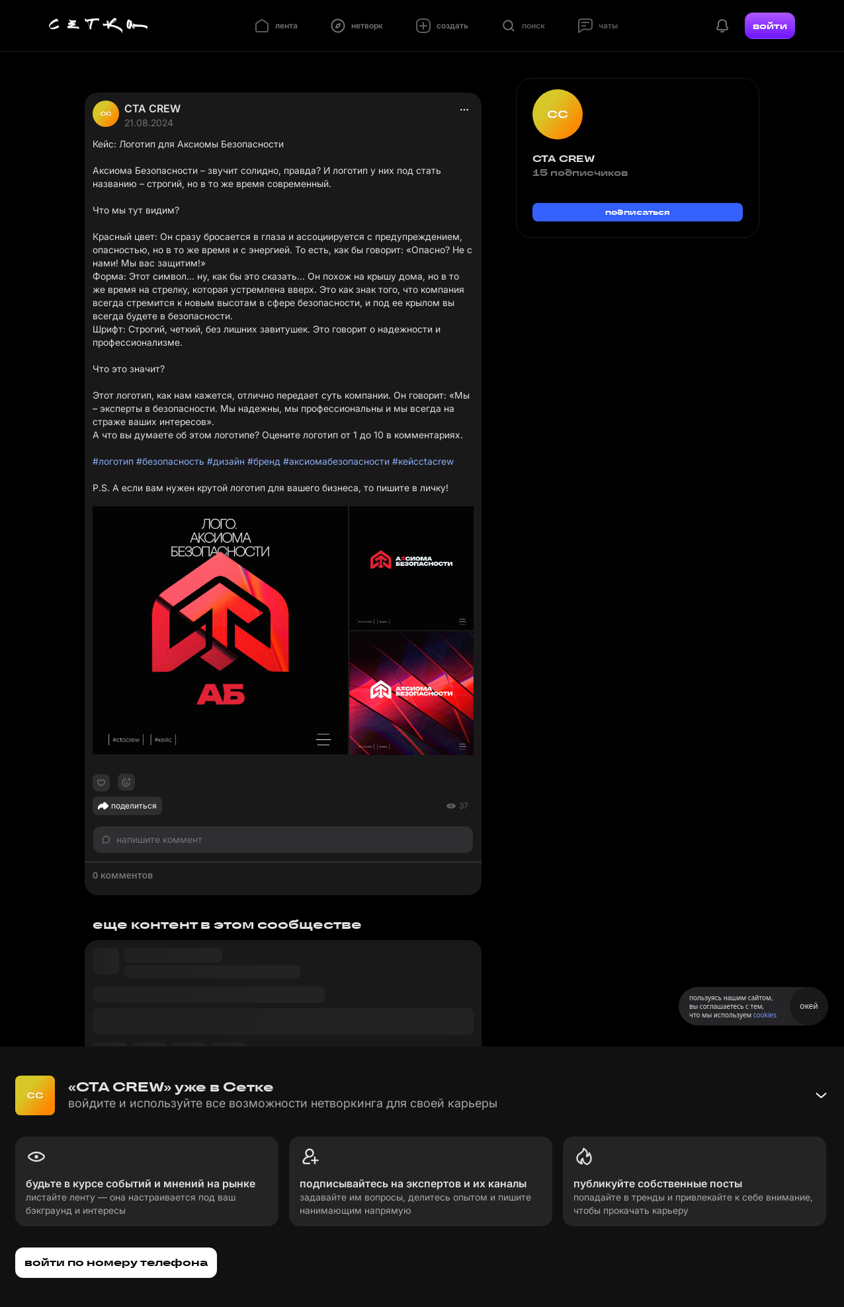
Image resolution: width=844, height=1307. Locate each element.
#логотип (113, 461)
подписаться (637, 212)
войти (770, 25)
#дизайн (226, 461)
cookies (765, 1014)
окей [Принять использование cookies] (809, 1005)
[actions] (464, 109)
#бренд (263, 461)
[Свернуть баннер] (821, 1095)
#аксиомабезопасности (336, 461)
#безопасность (170, 461)
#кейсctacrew (423, 461)
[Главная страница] (98, 26)
